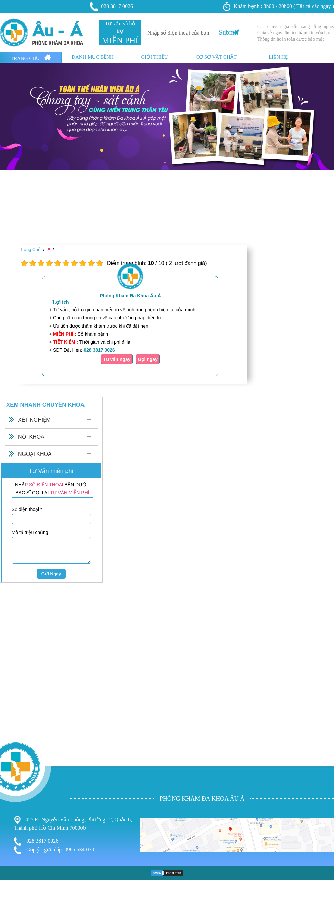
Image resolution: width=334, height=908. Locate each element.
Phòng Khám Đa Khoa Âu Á (130, 295)
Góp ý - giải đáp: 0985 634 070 (54, 850)
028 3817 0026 (111, 7)
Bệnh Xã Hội (15, 887)
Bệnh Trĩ (10, 866)
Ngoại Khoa (35, 454)
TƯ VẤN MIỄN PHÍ (69, 492)
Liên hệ (278, 57)
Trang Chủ (31, 57)
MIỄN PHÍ (120, 40)
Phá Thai (10, 893)
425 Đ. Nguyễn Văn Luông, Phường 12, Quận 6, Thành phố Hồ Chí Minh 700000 (73, 823)
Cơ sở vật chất (216, 57)
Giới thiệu (154, 57)
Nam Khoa (12, 880)
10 (99, 263)
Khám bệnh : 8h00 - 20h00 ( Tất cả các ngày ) (278, 6)
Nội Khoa (31, 437)
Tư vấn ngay (116, 359)
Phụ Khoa (12, 874)
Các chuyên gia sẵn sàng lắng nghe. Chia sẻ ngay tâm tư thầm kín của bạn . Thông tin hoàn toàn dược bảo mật (295, 33)
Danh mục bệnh (93, 57)
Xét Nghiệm (34, 420)
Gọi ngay (148, 359)
